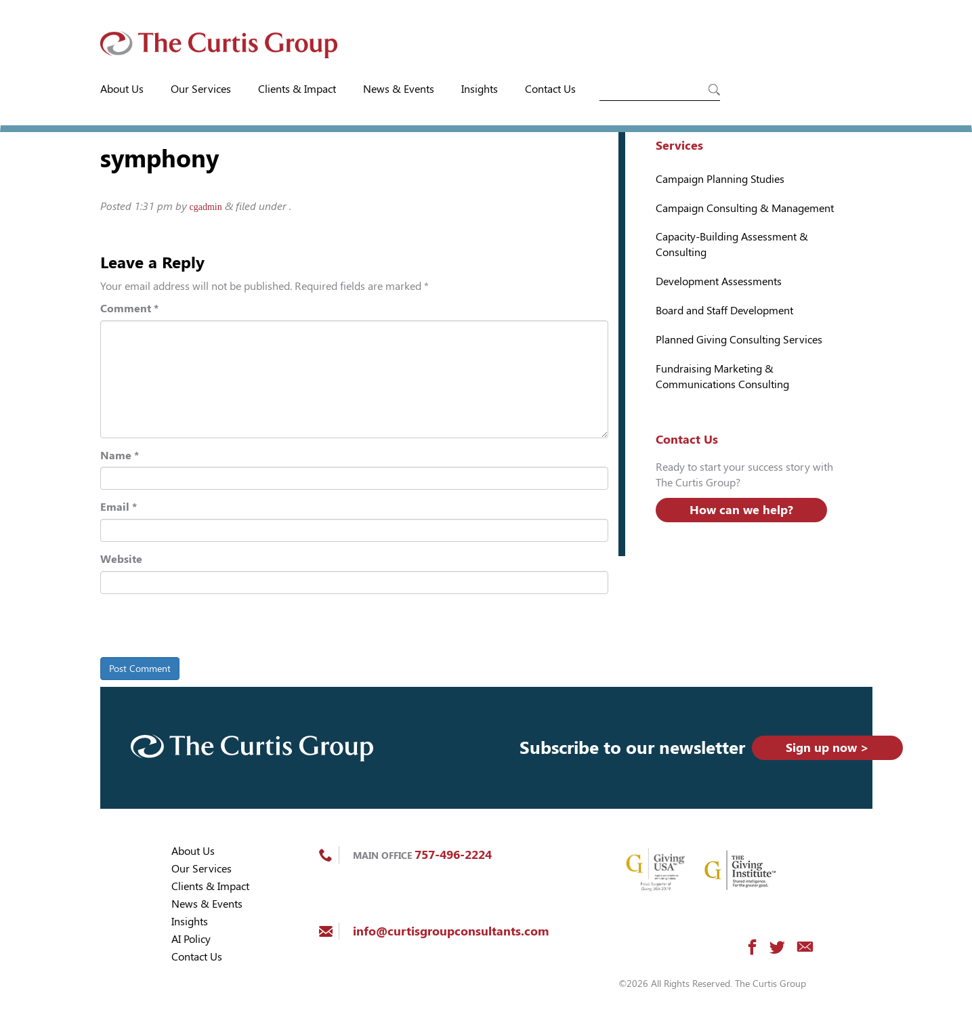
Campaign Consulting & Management (745, 208)
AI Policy (191, 939)
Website (121, 559)
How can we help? (741, 510)
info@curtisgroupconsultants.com (451, 931)
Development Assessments (719, 281)
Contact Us (550, 89)
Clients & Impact (297, 89)
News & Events (398, 89)
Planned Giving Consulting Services (739, 339)
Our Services (201, 89)
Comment (129, 308)
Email (118, 507)
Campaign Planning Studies (720, 179)
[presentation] (193, 628)
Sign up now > (827, 747)
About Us (122, 89)
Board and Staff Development (724, 310)
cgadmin (206, 207)
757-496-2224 (453, 854)
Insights (479, 89)
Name (119, 455)
